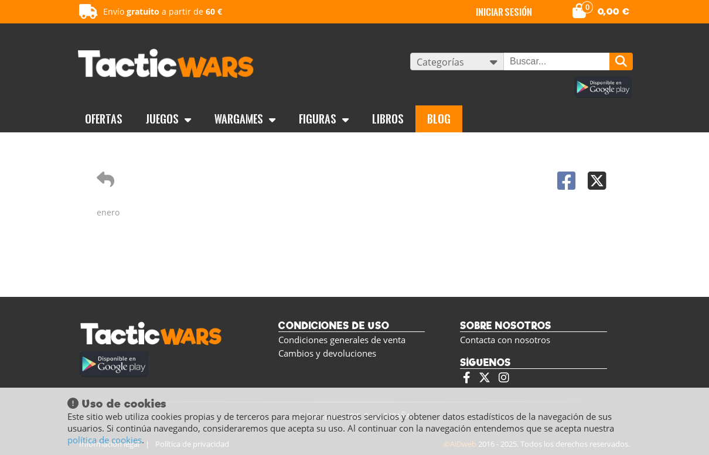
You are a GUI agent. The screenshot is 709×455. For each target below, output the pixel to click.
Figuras (324, 118)
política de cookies (104, 440)
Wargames (244, 118)
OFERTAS (103, 118)
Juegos (168, 118)
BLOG (439, 118)
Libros (388, 118)
